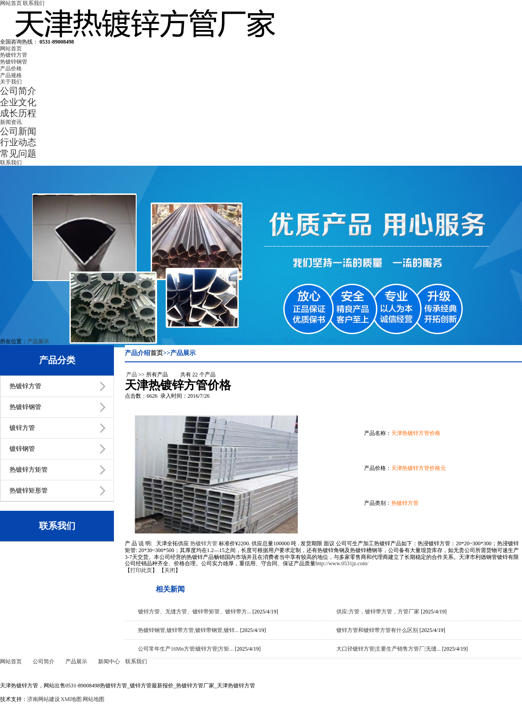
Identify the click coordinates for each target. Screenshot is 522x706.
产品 (131, 374)
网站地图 (93, 699)
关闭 (169, 570)
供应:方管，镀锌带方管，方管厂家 (377, 611)
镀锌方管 (22, 428)
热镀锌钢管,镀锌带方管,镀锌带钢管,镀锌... (188, 630)
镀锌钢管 (22, 448)
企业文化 (18, 102)
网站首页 (11, 3)
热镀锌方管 (13, 55)
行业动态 (18, 142)
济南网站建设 (43, 699)
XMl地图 (71, 699)
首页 (156, 353)
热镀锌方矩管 (29, 469)
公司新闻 (18, 131)
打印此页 (141, 570)
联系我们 (33, 3)
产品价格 (11, 68)
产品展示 (38, 341)
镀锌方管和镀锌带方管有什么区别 (377, 630)
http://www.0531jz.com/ (342, 563)
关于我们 (11, 82)
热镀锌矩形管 (29, 490)
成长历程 (18, 113)
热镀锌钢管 (13, 62)
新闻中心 (109, 661)
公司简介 (18, 91)
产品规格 (11, 75)
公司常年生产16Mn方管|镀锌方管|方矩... (185, 649)
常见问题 (18, 153)
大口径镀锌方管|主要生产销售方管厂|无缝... (388, 649)
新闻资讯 (11, 122)
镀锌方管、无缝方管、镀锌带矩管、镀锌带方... (194, 611)
